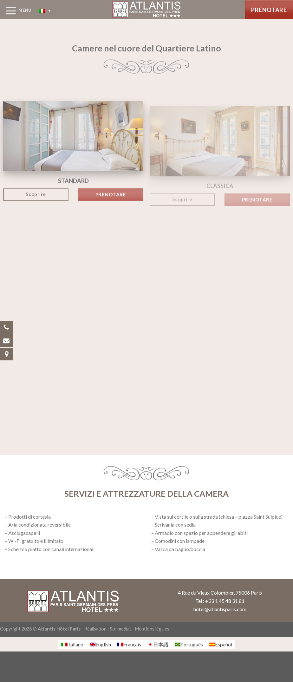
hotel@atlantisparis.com (219, 609)
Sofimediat (120, 628)
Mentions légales (152, 628)
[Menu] (15, 10)
